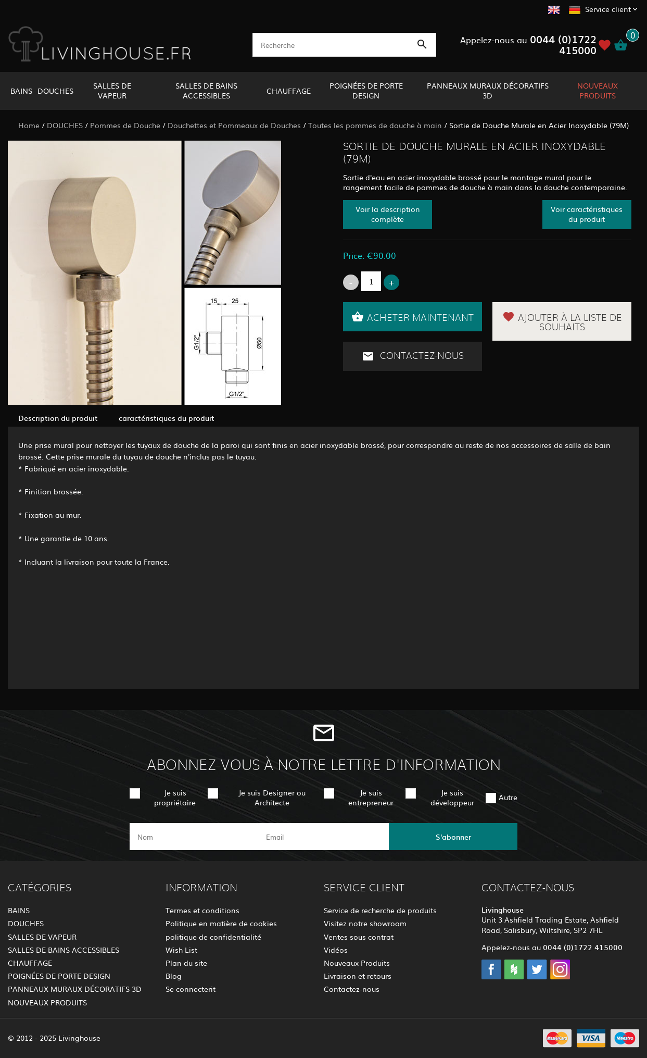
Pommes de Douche (125, 125)
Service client (608, 9)
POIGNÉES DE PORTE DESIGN (366, 90)
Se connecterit (190, 989)
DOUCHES (55, 90)
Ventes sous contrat (359, 936)
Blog (174, 975)
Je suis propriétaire (175, 797)
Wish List (181, 949)
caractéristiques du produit (166, 418)
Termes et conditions (202, 910)
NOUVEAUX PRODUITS (597, 90)
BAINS (21, 90)
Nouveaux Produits (357, 962)
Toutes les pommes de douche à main (375, 125)
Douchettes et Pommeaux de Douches (234, 125)
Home (29, 125)
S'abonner (453, 836)
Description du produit (58, 418)
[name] (194, 837)
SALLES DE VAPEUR (112, 90)
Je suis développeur (452, 797)
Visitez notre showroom (365, 923)
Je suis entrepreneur (371, 797)
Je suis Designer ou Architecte (272, 797)
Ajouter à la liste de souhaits (562, 321)
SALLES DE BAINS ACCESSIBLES (206, 90)
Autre (508, 797)
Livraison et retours (357, 975)
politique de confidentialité (213, 936)
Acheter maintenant (412, 316)
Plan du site (186, 962)
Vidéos (336, 949)
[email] (322, 837)
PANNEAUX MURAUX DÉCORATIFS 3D (488, 90)
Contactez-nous (413, 356)
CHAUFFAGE (289, 90)
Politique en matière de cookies (221, 923)
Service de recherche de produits (380, 910)
